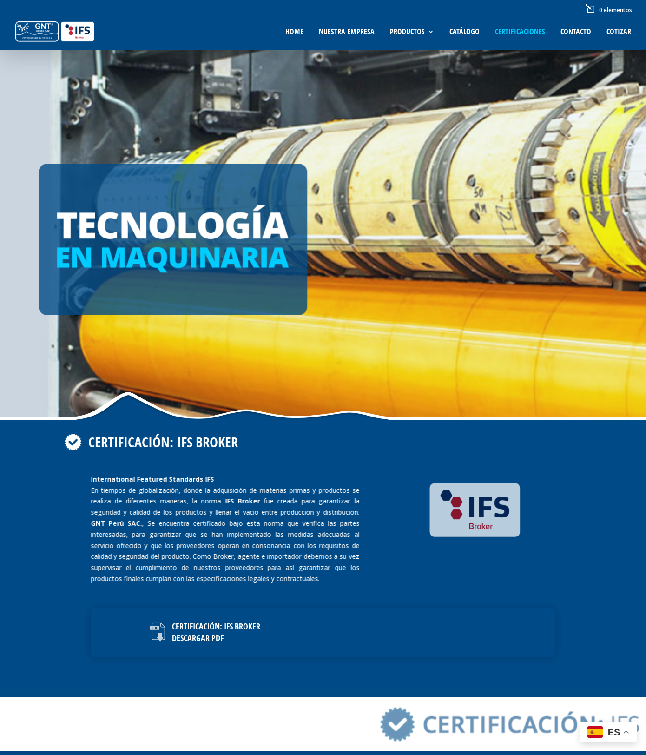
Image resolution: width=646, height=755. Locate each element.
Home (294, 32)
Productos (407, 32)
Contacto (575, 32)
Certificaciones (520, 32)
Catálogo (464, 32)
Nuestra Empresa (347, 32)
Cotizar (618, 32)
